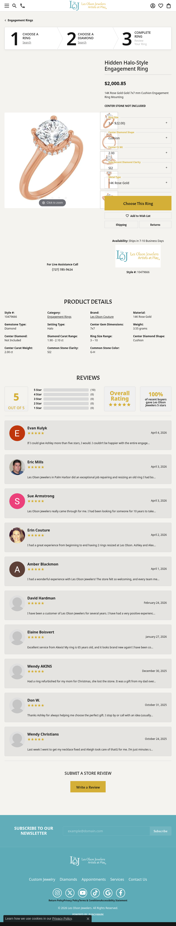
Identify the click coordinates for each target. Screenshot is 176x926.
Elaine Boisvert (40, 632)
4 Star (38, 394)
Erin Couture (38, 530)
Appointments (94, 879)
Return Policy (56, 900)
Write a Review (88, 786)
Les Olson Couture (102, 317)
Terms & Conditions (90, 900)
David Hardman (41, 598)
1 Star (38, 408)
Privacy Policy (71, 900)
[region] (52, 160)
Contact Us (137, 879)
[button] (14, 5)
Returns (155, 224)
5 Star (38, 390)
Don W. (33, 700)
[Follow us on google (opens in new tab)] (107, 892)
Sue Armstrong (40, 495)
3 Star (38, 399)
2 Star (38, 403)
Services (117, 879)
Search (27, 42)
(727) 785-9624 (62, 269)
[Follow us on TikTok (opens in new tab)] (95, 892)
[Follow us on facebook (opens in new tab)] (120, 892)
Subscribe (160, 831)
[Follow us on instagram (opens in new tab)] (57, 892)
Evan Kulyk (37, 428)
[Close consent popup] (88, 918)
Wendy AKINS (39, 666)
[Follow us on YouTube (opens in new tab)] (82, 892)
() (92, 390)
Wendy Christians (43, 734)
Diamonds (68, 879)
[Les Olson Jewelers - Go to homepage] (88, 860)
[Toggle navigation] (5, 5)
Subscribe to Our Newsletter (33, 831)
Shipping (121, 224)
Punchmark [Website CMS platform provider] (96, 914)
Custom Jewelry (42, 879)
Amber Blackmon (42, 564)
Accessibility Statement (114, 900)
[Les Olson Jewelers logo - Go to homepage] (88, 5)
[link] (22, 5)
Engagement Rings (20, 20)
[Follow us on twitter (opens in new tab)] (69, 892)
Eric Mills (35, 461)
